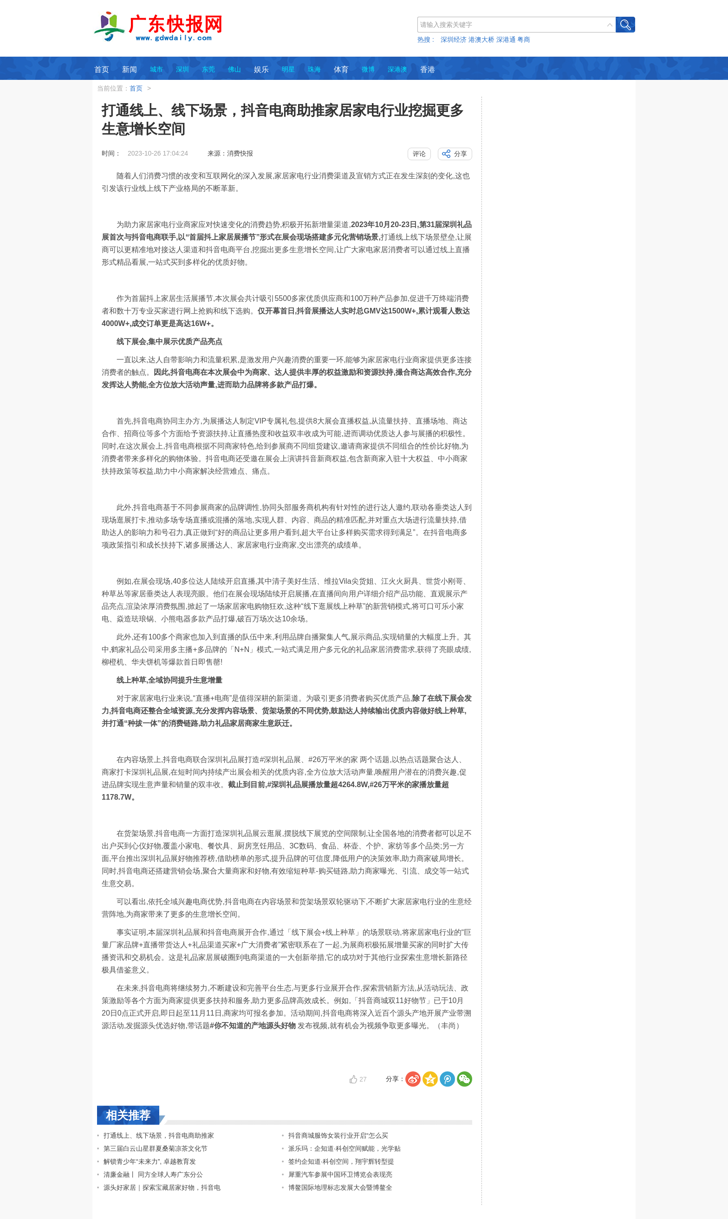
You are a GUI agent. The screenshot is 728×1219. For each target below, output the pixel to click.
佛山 (234, 69)
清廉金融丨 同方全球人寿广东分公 (153, 1174)
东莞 (208, 69)
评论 (419, 153)
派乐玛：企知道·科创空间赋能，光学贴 (344, 1148)
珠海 (314, 69)
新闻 (129, 69)
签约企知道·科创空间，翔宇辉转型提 (341, 1161)
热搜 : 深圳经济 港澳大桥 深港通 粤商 (473, 39)
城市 (156, 69)
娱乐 (261, 69)
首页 (101, 69)
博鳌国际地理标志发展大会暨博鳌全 (340, 1187)
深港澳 (397, 69)
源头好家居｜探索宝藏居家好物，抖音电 (162, 1187)
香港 (427, 69)
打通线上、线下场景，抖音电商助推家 (159, 1135)
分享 (460, 153)
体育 (341, 69)
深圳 (182, 69)
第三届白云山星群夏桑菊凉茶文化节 (156, 1148)
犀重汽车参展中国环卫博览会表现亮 (340, 1174)
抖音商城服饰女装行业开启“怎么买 (338, 1135)
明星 (288, 69)
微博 (368, 69)
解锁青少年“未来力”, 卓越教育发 (150, 1161)
